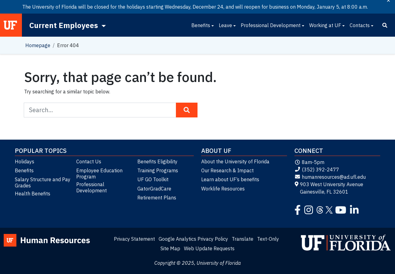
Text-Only (268, 239)
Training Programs (157, 170)
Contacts (360, 25)
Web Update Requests (209, 248)
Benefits (200, 25)
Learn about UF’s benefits (230, 179)
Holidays (24, 161)
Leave (225, 25)
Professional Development (271, 25)
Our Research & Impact (227, 170)
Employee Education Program (99, 173)
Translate (242, 239)
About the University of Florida (235, 161)
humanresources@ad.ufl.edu (330, 177)
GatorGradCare (154, 189)
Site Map (170, 248)
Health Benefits (32, 193)
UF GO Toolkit (152, 179)
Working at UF (325, 25)
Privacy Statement (134, 239)
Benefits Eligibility (157, 161)
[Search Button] (187, 110)
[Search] (384, 25)
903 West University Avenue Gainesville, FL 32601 (328, 188)
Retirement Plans (156, 197)
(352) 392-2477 (316, 169)
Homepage (37, 45)
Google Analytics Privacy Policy (193, 239)
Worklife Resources (223, 189)
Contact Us (88, 161)
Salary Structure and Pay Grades (42, 182)
